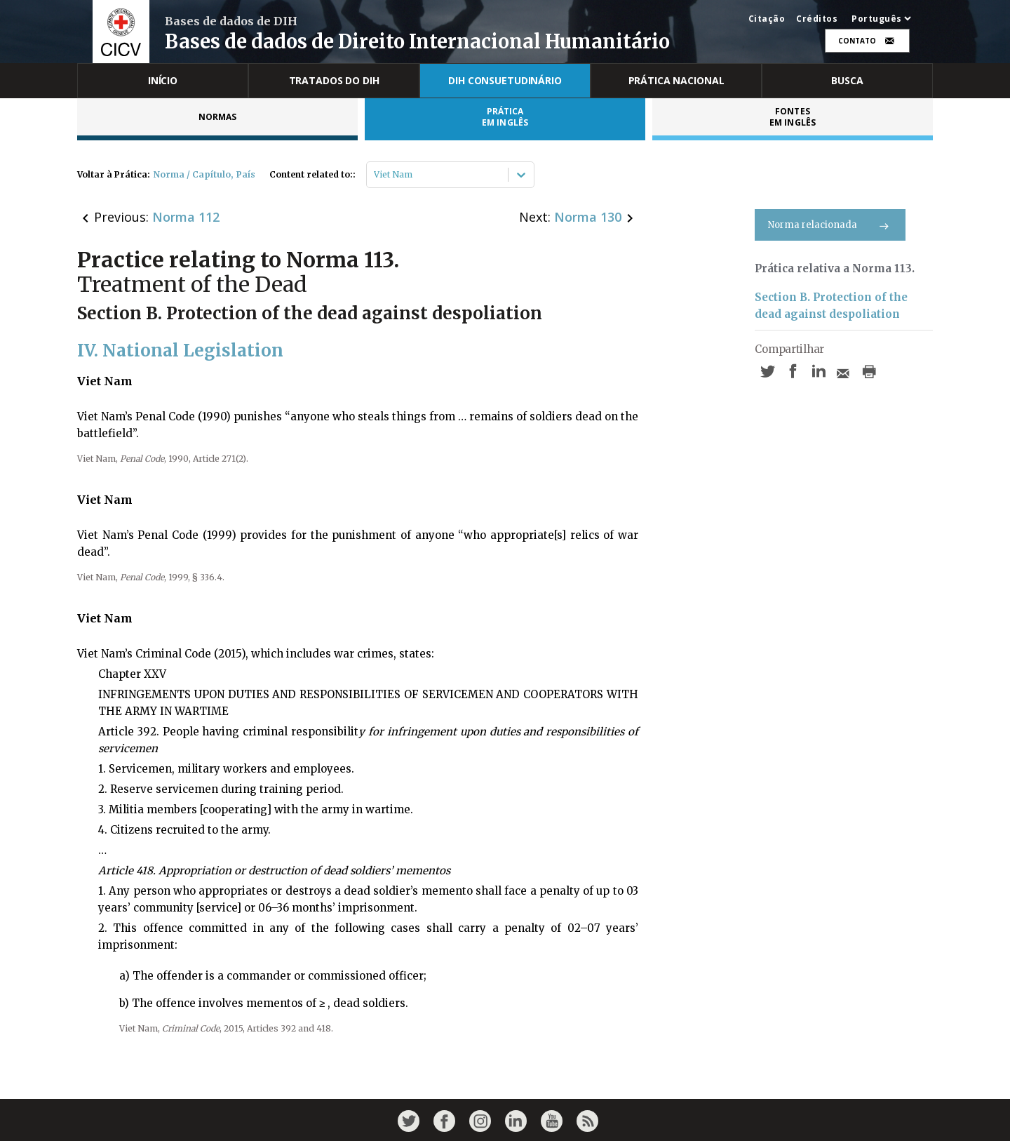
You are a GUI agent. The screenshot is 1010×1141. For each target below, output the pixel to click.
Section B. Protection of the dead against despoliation (831, 306)
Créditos (816, 19)
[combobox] (375, 174)
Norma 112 (186, 216)
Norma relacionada (830, 225)
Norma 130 (587, 216)
